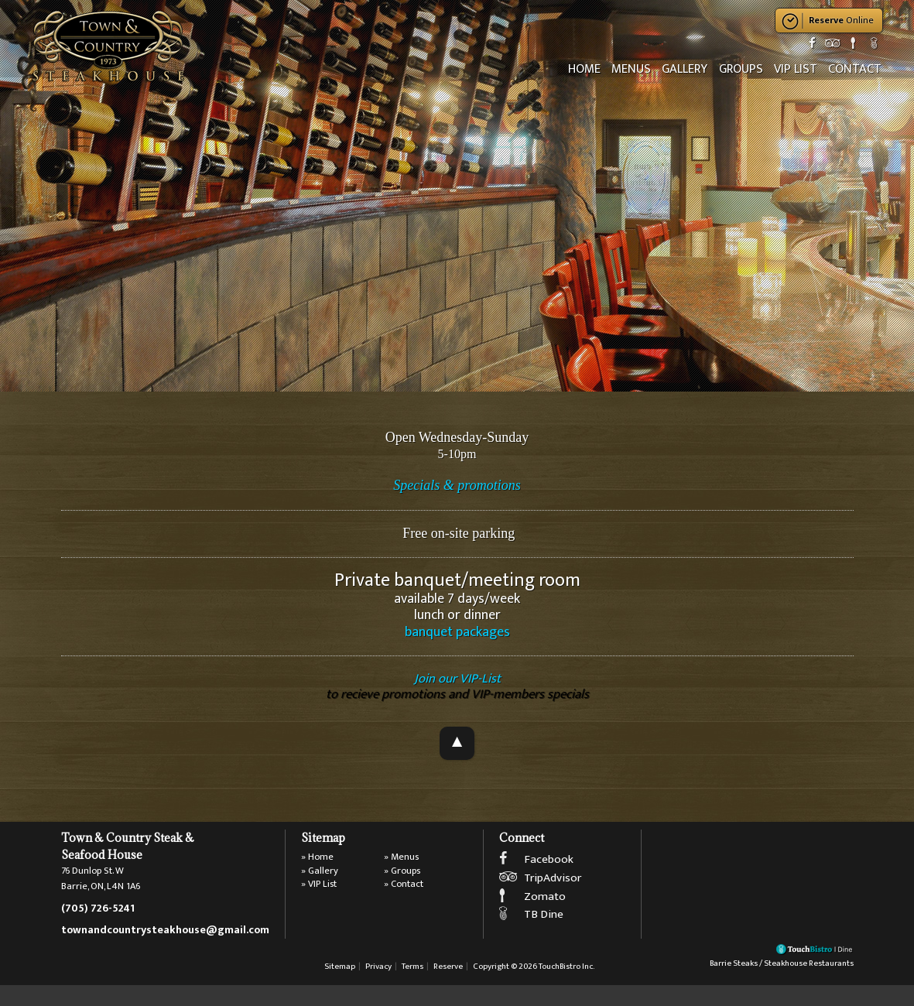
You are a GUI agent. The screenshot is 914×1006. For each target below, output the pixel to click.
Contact (856, 69)
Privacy (378, 987)
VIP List (799, 69)
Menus (640, 69)
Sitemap (339, 987)
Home (595, 69)
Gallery (692, 69)
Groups (746, 69)
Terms (412, 987)
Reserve (448, 987)
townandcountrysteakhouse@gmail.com (165, 942)
